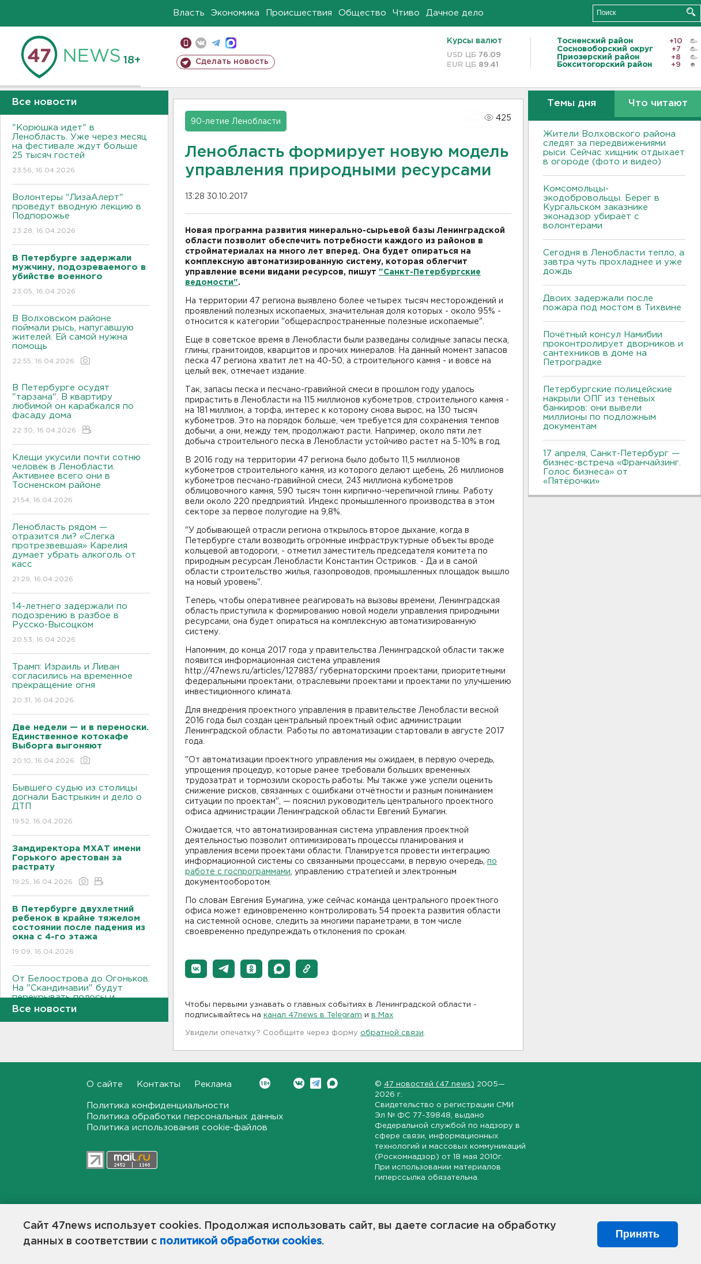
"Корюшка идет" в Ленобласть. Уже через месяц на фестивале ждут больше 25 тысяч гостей (81, 149)
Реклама (213, 1084)
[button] (196, 969)
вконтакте (200, 42)
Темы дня (571, 103)
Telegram (315, 1083)
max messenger (230, 42)
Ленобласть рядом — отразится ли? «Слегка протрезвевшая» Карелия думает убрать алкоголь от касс (81, 554)
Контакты (158, 1084)
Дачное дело (455, 13)
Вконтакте (264, 1083)
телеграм (215, 42)
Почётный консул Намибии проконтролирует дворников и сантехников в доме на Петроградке (613, 348)
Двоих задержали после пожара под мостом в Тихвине (613, 303)
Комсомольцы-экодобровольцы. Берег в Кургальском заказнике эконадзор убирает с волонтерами (601, 207)
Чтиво (406, 13)
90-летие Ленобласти (236, 121)
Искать (691, 11)
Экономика (235, 13)
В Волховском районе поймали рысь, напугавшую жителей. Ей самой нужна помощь (81, 340)
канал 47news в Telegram (312, 1015)
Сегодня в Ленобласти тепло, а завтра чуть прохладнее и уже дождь (613, 262)
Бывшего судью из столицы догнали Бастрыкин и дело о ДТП (81, 805)
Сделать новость (232, 61)
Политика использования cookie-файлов (176, 1127)
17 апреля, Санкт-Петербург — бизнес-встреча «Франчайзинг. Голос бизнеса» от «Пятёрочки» (612, 467)
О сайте (104, 1084)
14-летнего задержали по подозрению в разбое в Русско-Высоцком (81, 624)
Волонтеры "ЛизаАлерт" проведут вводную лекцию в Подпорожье (81, 215)
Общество (362, 13)
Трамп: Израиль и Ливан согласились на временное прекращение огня (81, 684)
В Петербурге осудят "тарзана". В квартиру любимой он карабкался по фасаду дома (81, 409)
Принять (637, 1234)
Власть (189, 13)
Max (332, 1083)
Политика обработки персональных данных (185, 1116)
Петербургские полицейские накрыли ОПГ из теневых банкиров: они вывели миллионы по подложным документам (607, 408)
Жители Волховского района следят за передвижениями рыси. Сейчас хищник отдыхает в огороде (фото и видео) (614, 147)
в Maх (382, 1015)
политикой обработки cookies (241, 1241)
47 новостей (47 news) (429, 1084)
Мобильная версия (185, 42)
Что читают (658, 103)
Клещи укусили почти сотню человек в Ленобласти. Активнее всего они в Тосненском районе (81, 479)
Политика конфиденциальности (157, 1105)
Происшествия (299, 13)
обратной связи (392, 1033)
